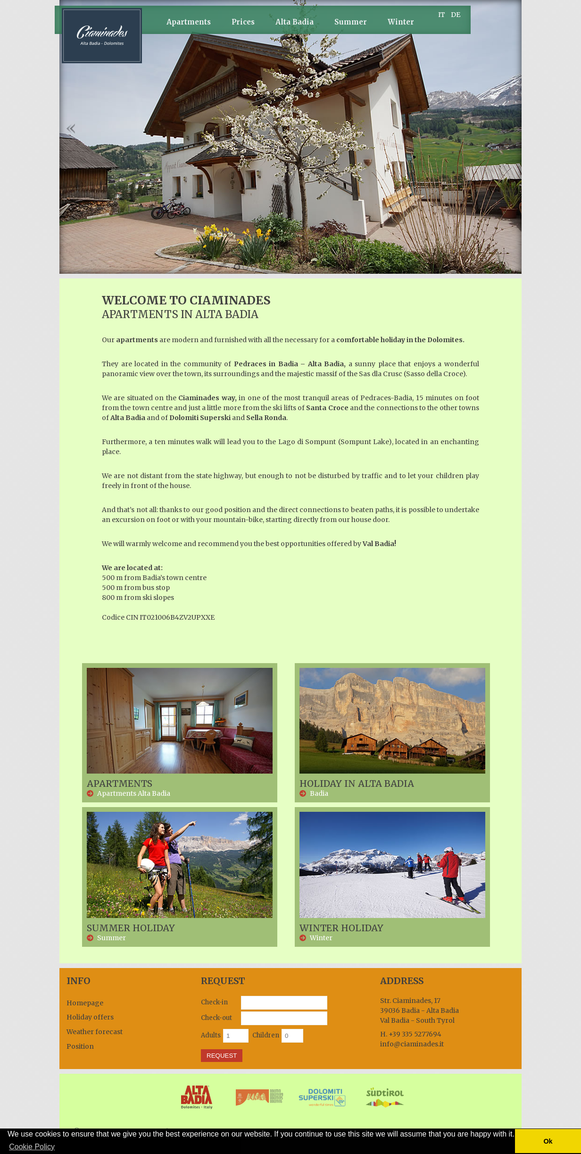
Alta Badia (294, 21)
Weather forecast (94, 1032)
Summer (350, 21)
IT (441, 14)
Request (222, 1055)
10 (313, 267)
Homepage (84, 1003)
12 (330, 267)
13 (339, 267)
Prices (243, 21)
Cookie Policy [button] (32, 1147)
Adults (211, 1035)
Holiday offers (90, 1017)
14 (347, 267)
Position (80, 1046)
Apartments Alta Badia (133, 793)
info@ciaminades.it (412, 1044)
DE (455, 14)
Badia (319, 793)
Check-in (214, 1002)
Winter (401, 21)
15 (356, 267)
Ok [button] (547, 1141)
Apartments (188, 21)
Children (265, 1035)
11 (322, 267)
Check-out (216, 1018)
